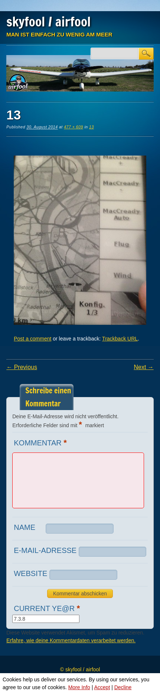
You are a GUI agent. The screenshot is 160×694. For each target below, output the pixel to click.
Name (24, 527)
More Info (79, 687)
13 (91, 127)
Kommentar (41, 442)
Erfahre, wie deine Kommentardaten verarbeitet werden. (70, 640)
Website (30, 573)
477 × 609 (73, 127)
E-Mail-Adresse (45, 550)
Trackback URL (120, 339)
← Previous (21, 367)
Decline (123, 687)
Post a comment (32, 339)
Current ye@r (48, 608)
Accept (102, 687)
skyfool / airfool (48, 21)
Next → (143, 367)
